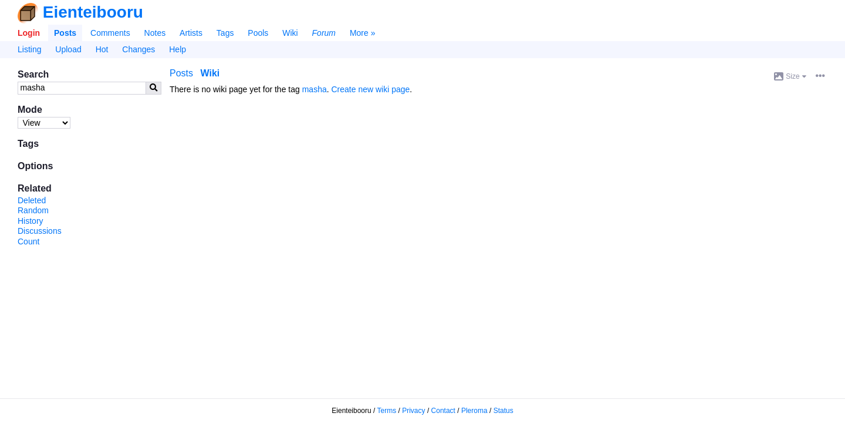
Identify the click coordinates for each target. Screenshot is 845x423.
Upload (68, 49)
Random (33, 210)
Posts (65, 33)
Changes (138, 49)
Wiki (290, 33)
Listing (29, 49)
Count (28, 241)
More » (363, 33)
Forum (324, 33)
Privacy (413, 411)
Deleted (32, 200)
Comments (110, 33)
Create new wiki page (371, 89)
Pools (258, 33)
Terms (387, 411)
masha (314, 89)
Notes (155, 33)
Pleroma (474, 411)
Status (503, 411)
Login (29, 33)
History (30, 221)
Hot (102, 49)
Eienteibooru (93, 12)
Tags (225, 33)
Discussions (40, 231)
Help (177, 49)
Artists (191, 33)
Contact (443, 411)
